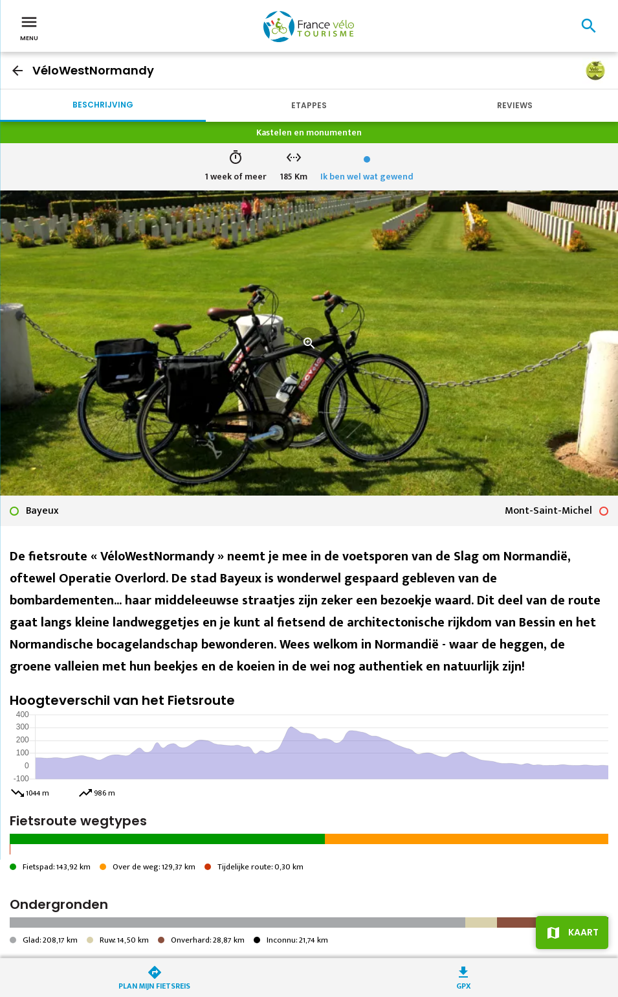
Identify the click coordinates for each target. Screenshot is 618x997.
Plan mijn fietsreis (154, 985)
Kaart (583, 932)
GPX (463, 985)
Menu (29, 27)
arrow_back (17, 70)
